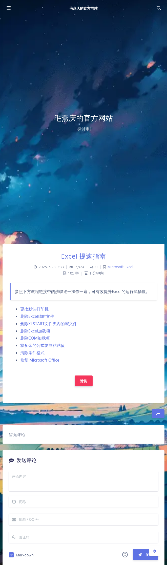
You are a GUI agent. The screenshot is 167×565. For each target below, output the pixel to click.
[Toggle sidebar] (8, 8)
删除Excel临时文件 (37, 316)
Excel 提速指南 (83, 256)
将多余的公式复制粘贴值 (42, 345)
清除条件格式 (32, 352)
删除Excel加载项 (35, 331)
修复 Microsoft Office (39, 360)
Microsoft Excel (120, 266)
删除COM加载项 (35, 338)
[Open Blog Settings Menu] (154, 551)
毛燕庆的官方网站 (83, 8)
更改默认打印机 (34, 309)
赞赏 (83, 381)
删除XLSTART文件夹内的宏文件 (48, 323)
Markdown (25, 555)
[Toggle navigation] (158, 8)
